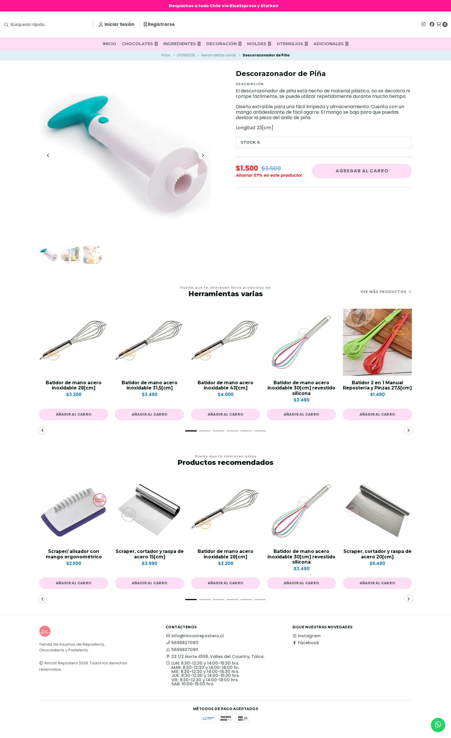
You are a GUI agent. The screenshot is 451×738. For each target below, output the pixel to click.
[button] (73, 416)
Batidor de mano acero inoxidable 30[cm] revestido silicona (301, 389)
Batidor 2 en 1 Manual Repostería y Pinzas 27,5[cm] (377, 389)
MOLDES (259, 43)
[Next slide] (202, 156)
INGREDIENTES (181, 43)
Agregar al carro (362, 171)
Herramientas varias (218, 55)
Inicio (165, 55)
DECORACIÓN (223, 43)
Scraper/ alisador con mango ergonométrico (73, 556)
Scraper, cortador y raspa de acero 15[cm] (150, 556)
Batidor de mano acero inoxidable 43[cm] (225, 386)
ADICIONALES (331, 43)
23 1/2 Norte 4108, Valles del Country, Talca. (215, 659)
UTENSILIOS (292, 43)
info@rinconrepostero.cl (195, 638)
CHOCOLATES (140, 43)
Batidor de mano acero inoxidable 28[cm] (73, 386)
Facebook (305, 645)
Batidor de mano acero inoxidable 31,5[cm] (149, 386)
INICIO (109, 43)
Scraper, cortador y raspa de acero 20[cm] (377, 556)
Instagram (306, 638)
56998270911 (182, 645)
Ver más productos (386, 293)
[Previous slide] (48, 156)
